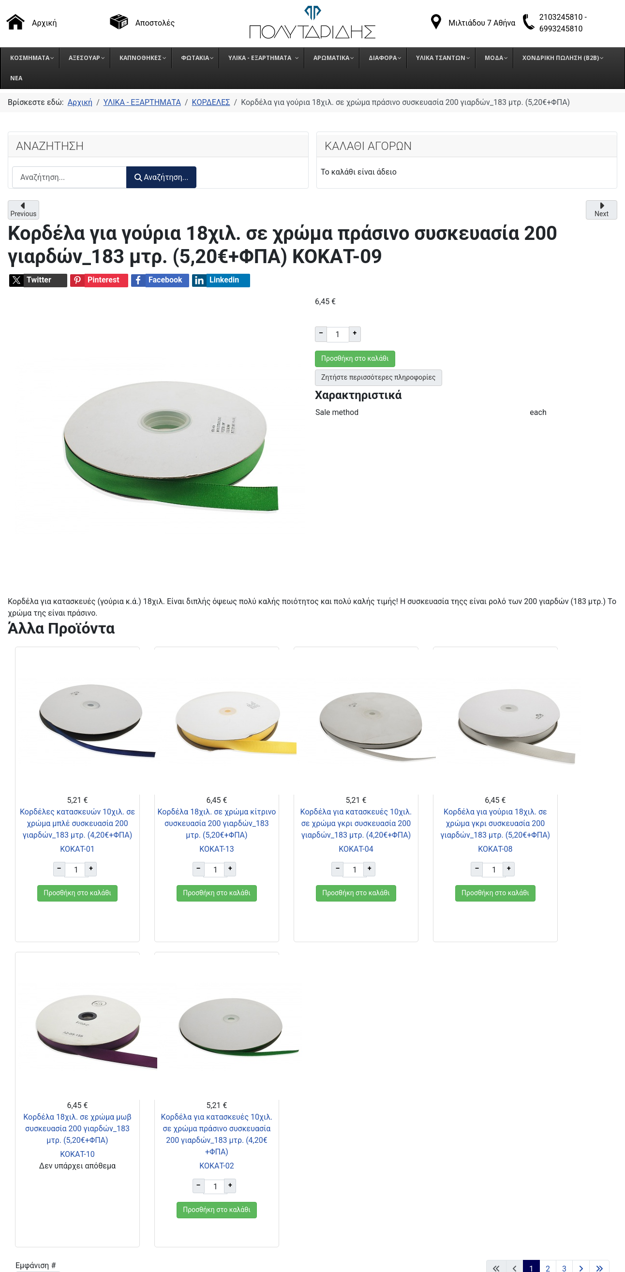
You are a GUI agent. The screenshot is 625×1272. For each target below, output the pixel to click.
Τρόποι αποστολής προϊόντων (484, 1107)
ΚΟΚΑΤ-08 (363, 872)
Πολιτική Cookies (462, 1143)
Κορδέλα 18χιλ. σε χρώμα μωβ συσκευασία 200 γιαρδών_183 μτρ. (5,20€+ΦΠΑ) (465, 835)
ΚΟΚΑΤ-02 (566, 883)
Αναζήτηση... (161, 177)
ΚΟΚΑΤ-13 (160, 872)
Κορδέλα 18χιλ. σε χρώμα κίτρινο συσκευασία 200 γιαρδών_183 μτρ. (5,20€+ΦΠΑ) (160, 835)
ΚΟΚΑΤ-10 (464, 872)
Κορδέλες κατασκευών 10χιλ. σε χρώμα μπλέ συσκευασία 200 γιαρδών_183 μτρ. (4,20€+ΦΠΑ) (58, 835)
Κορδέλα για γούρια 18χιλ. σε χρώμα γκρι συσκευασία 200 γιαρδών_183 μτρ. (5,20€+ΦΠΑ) (363, 835)
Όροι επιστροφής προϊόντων (482, 1119)
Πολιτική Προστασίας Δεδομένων (491, 1131)
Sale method (336, 412)
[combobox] (69, 177)
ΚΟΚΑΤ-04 (261, 883)
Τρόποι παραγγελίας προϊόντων (487, 1095)
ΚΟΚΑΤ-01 (58, 872)
